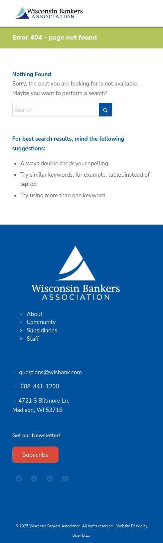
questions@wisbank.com (50, 372)
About (34, 314)
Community (41, 322)
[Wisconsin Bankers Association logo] (67, 13)
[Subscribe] (35, 455)
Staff (33, 339)
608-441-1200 (39, 386)
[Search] (62, 109)
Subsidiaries (42, 330)
